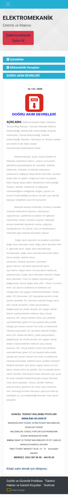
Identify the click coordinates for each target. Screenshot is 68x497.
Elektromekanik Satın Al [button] (18, 38)
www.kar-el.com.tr (34, 418)
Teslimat (48, 485)
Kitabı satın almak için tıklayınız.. (27, 468)
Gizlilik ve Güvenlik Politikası (25, 481)
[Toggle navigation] (8, 4)
